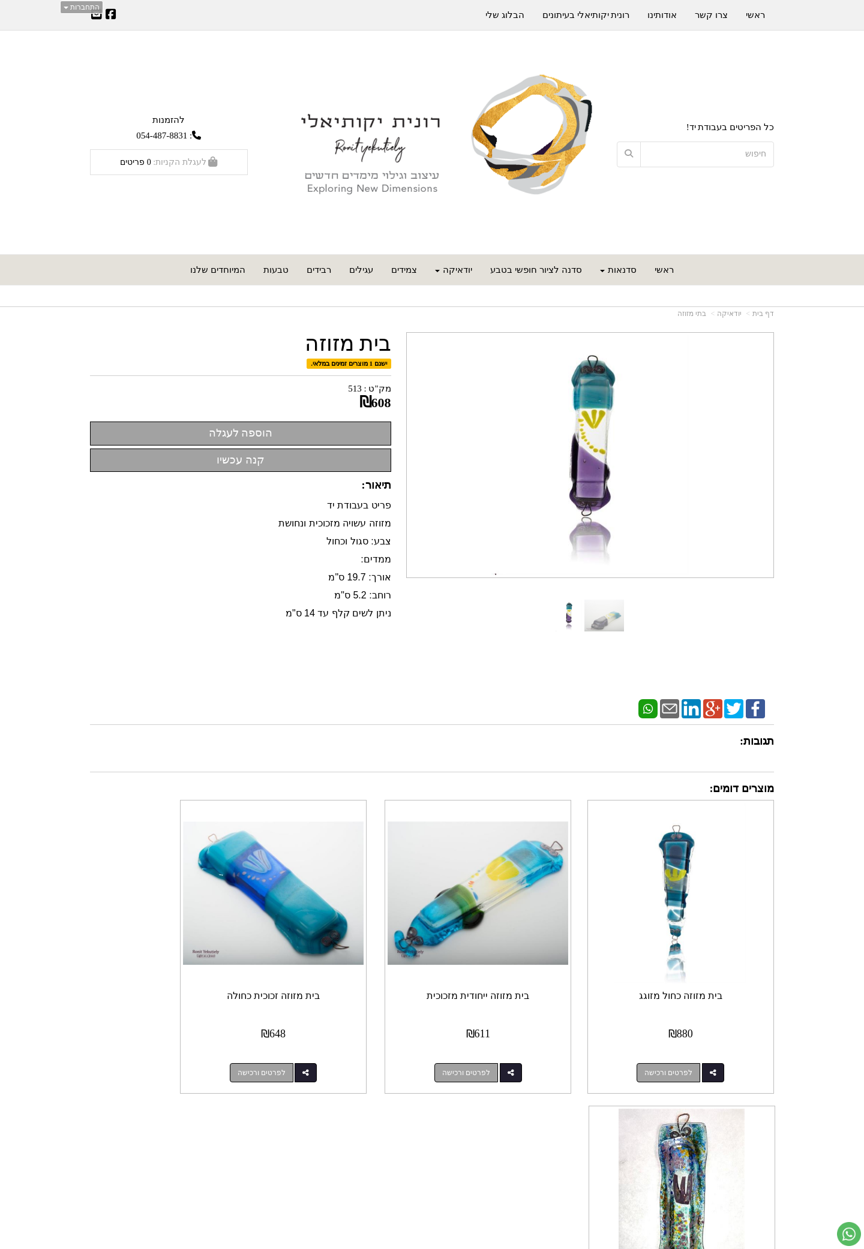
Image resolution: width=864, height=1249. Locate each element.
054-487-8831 (161, 135)
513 (355, 388)
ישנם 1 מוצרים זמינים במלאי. (349, 363)
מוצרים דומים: (742, 788)
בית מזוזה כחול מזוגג (695, 966)
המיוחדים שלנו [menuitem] (217, 270)
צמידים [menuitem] (404, 270)
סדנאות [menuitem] (618, 270)
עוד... (236, 1106)
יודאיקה (729, 313)
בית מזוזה (348, 344)
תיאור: (376, 485)
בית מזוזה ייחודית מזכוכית (520, 966)
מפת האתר (749, 1106)
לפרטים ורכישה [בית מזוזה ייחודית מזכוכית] (508, 1043)
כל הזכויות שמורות (740, 1195)
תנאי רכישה (577, 1138)
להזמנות (168, 120)
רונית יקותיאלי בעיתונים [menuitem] (586, 15)
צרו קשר (579, 1106)
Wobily (437, 1240)
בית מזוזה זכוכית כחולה (344, 966)
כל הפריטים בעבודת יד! (730, 127)
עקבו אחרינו (395, 1106)
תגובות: (757, 741)
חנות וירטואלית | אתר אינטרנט (386, 1240)
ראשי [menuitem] (664, 270)
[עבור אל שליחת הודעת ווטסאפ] (849, 1234)
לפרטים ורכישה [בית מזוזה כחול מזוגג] (683, 1043)
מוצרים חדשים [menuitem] (747, 1125)
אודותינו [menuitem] (662, 15)
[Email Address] (96, 15)
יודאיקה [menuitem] (454, 270)
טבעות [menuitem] (276, 270)
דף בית (763, 313)
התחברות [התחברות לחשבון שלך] (82, 7)
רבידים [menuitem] (319, 270)
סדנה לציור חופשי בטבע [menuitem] (535, 270)
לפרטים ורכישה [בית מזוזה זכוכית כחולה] (332, 1043)
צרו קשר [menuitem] (711, 15)
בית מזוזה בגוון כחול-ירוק (168, 966)
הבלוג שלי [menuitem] (504, 15)
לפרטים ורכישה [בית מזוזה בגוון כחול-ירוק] (157, 1043)
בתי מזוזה (691, 313)
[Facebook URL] (111, 15)
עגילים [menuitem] (361, 270)
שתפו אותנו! (400, 1138)
